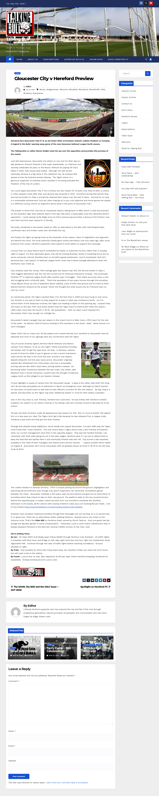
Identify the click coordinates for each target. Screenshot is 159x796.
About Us (33, 59)
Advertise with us (74, 59)
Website (12, 761)
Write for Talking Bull (131, 148)
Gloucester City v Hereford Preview (53, 78)
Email (11, 746)
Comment (13, 681)
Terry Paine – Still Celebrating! (59, 649)
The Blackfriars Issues (137, 240)
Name (12, 731)
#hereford (83, 89)
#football (73, 89)
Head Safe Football (23, 651)
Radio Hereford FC (118, 59)
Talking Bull (17, 39)
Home (19, 59)
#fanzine (64, 89)
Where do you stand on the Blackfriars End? (135, 249)
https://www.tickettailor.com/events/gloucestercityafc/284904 (53, 507)
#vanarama (38, 93)
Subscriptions (51, 59)
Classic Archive (89, 644)
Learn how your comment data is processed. (67, 782)
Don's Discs (127, 110)
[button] (146, 59)
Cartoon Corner (128, 91)
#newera (27, 93)
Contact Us (126, 104)
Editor (28, 86)
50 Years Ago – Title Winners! (96, 649)
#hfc (103, 89)
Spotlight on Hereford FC (95, 586)
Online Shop (96, 59)
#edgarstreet (52, 89)
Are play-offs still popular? (134, 188)
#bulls (42, 89)
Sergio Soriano (128, 222)
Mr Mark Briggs (128, 247)
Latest (17, 73)
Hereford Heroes (129, 116)
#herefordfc (94, 89)
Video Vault (126, 135)
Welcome (125, 142)
